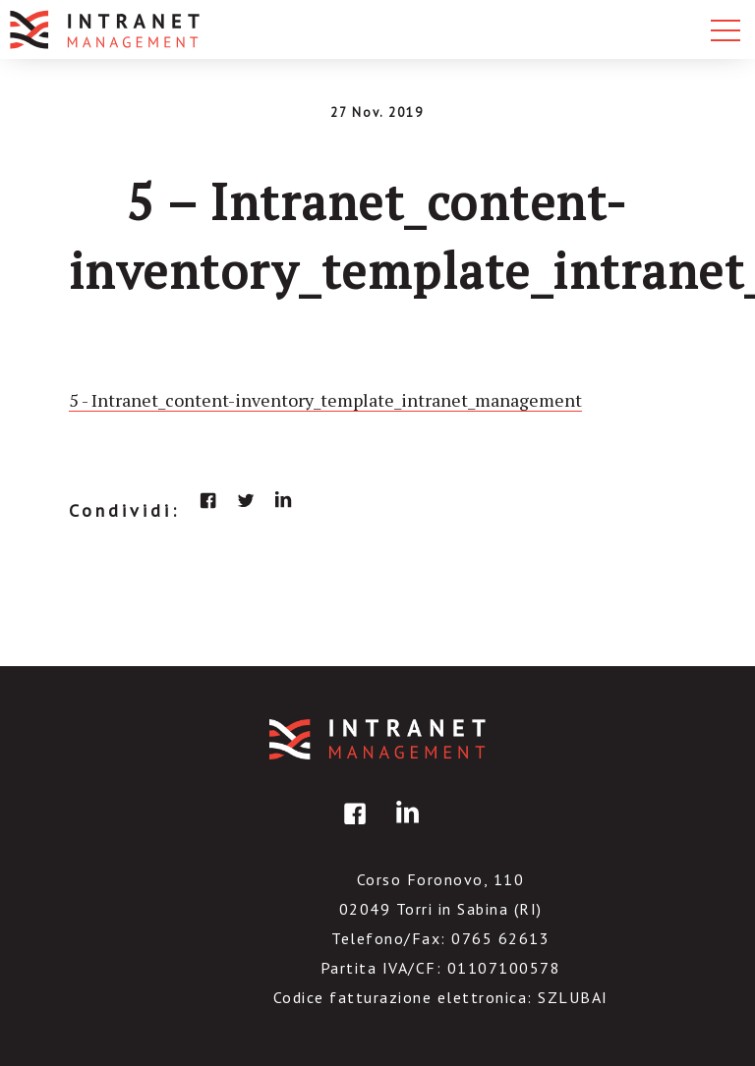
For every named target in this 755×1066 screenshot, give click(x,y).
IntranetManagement (377, 739)
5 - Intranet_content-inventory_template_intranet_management (325, 400)
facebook (208, 500)
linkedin (283, 500)
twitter (246, 500)
